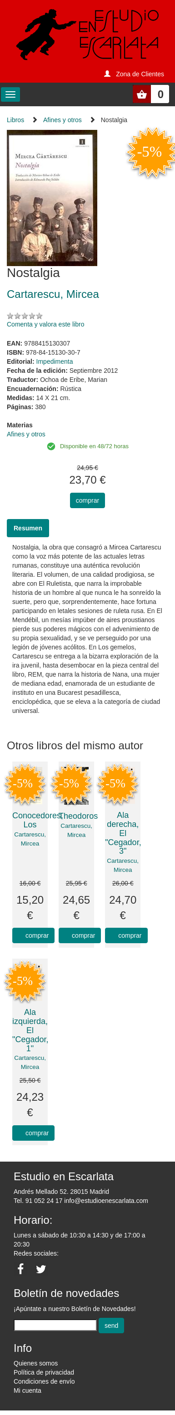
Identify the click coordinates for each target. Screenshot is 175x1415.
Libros (15, 120)
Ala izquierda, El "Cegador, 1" (30, 1030)
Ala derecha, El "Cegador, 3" (123, 833)
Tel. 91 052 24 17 (38, 1200)
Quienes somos (36, 1363)
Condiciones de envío (44, 1381)
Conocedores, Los (37, 820)
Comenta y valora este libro (45, 324)
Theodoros (78, 816)
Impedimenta (54, 361)
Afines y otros (62, 120)
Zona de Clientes (140, 74)
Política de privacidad (44, 1372)
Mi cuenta (27, 1390)
